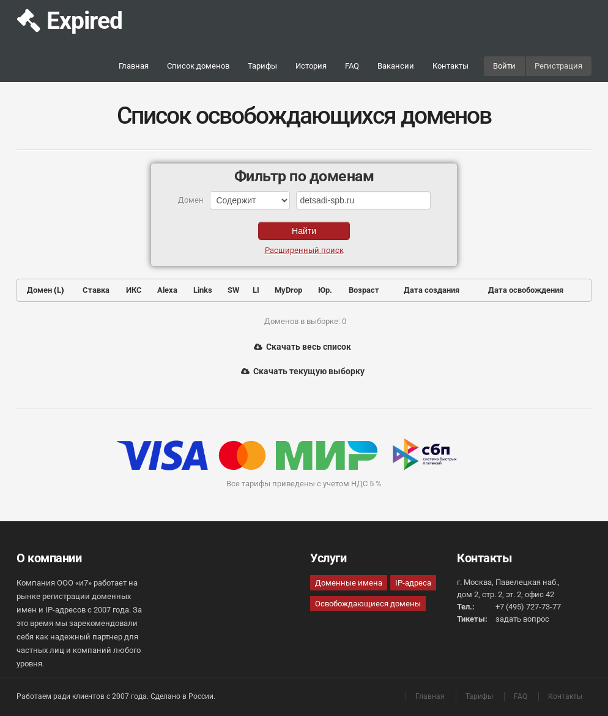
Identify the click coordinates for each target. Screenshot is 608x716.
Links (202, 290)
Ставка (96, 290)
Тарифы (262, 65)
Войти (504, 65)
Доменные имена (348, 582)
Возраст (364, 290)
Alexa (167, 290)
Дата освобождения (525, 290)
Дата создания (431, 290)
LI (256, 290)
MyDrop (288, 290)
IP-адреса (413, 582)
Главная (134, 65)
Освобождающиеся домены (368, 603)
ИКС (134, 290)
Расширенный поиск (304, 250)
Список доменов (198, 65)
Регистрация (558, 65)
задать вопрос (522, 619)
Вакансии (395, 65)
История (311, 65)
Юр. (325, 290)
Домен (39, 290)
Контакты (450, 65)
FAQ (352, 65)
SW (233, 290)
